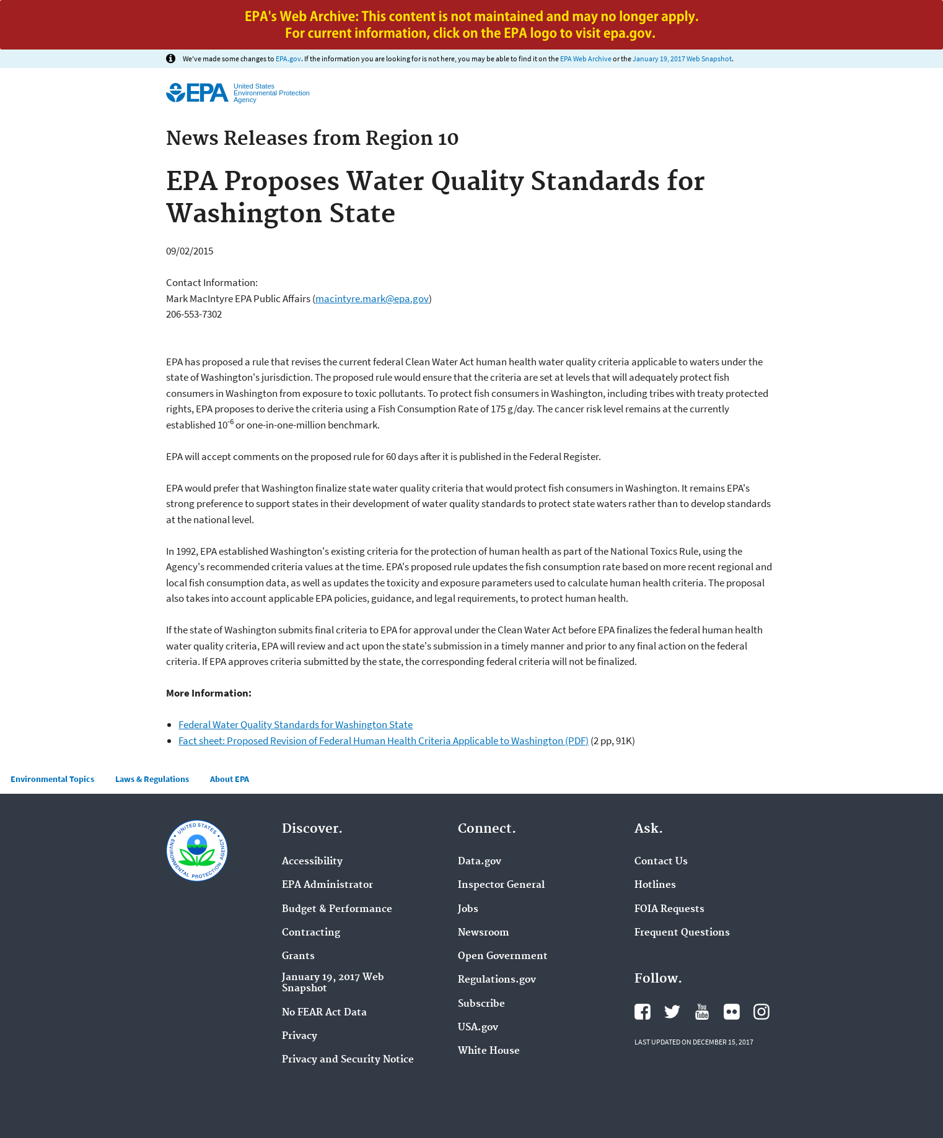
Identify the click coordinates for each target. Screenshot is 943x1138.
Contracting (311, 933)
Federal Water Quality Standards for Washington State (295, 724)
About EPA (229, 778)
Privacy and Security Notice (348, 1060)
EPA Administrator (327, 885)
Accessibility (312, 861)
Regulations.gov (497, 980)
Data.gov (479, 861)
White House (489, 1051)
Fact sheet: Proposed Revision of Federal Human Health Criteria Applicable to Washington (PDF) (383, 740)
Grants (298, 956)
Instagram (761, 1012)
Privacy (299, 1036)
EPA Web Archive (586, 58)
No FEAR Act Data (324, 1013)
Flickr (732, 1012)
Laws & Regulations (152, 778)
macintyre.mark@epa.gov (372, 298)
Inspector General (501, 885)
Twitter (672, 1012)
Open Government (503, 956)
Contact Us (661, 861)
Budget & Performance (337, 909)
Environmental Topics (52, 778)
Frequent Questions (682, 933)
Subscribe (481, 1004)
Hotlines (655, 885)
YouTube (702, 1012)
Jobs (468, 909)
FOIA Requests (669, 909)
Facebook (642, 1012)
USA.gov (478, 1027)
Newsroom (483, 933)
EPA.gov (288, 58)
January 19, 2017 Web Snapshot (682, 58)
